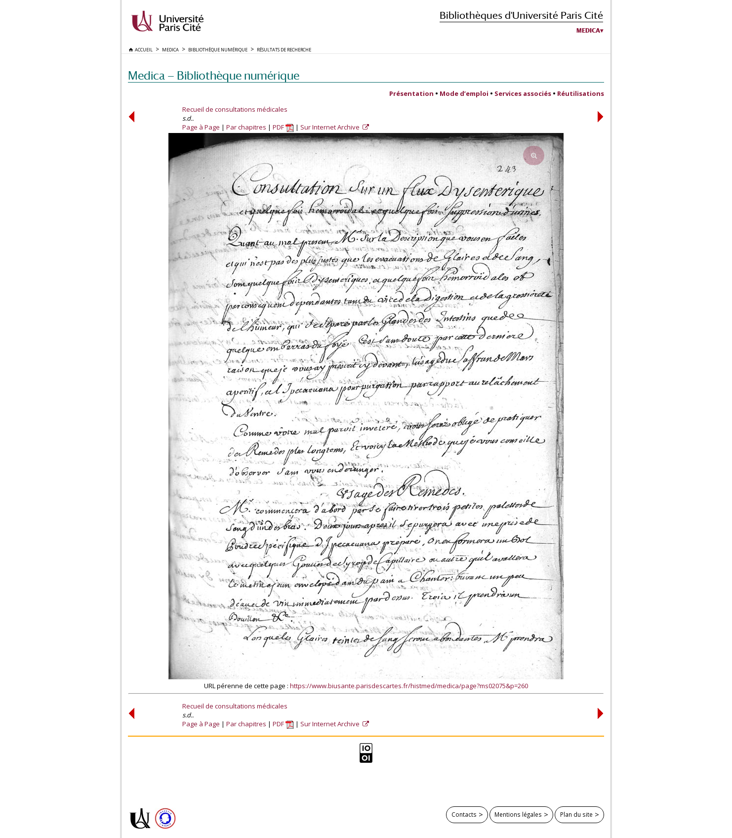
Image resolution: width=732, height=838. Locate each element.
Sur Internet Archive (330, 127)
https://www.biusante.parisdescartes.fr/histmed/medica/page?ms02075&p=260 (409, 685)
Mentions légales (518, 814)
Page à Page (201, 127)
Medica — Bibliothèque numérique (213, 75)
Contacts (464, 814)
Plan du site (576, 814)
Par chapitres (246, 127)
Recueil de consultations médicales (234, 109)
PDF (283, 127)
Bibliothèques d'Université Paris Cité (521, 15)
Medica (588, 30)
